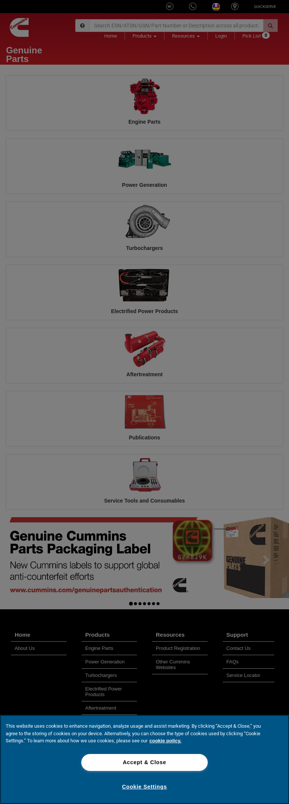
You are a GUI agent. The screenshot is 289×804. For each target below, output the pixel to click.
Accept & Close (144, 762)
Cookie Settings (144, 787)
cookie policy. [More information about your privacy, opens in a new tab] (165, 740)
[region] (144, 759)
